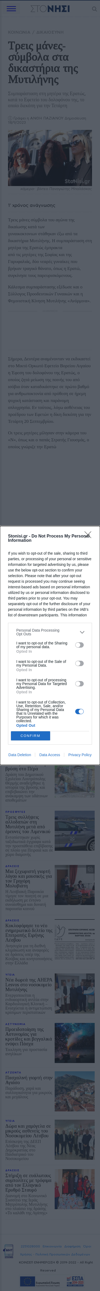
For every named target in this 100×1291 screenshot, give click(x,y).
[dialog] (50, 645)
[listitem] (50, 632)
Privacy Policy (79, 755)
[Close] (90, 536)
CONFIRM (31, 736)
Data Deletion (20, 755)
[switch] (79, 645)
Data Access (49, 755)
